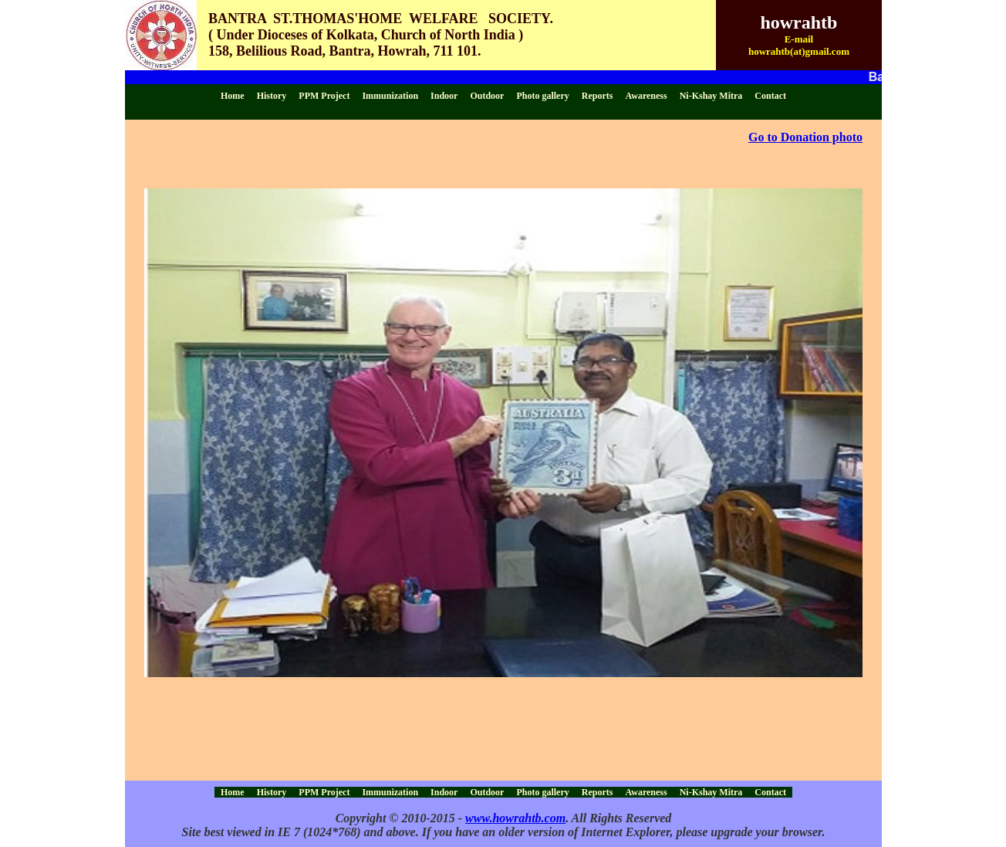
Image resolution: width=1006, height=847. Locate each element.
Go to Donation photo (805, 137)
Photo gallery (542, 95)
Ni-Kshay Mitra (711, 95)
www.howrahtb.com (515, 818)
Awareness (646, 95)
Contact (770, 95)
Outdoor (487, 95)
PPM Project (324, 95)
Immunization (390, 95)
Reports (597, 95)
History (272, 95)
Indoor (443, 95)
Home (233, 95)
